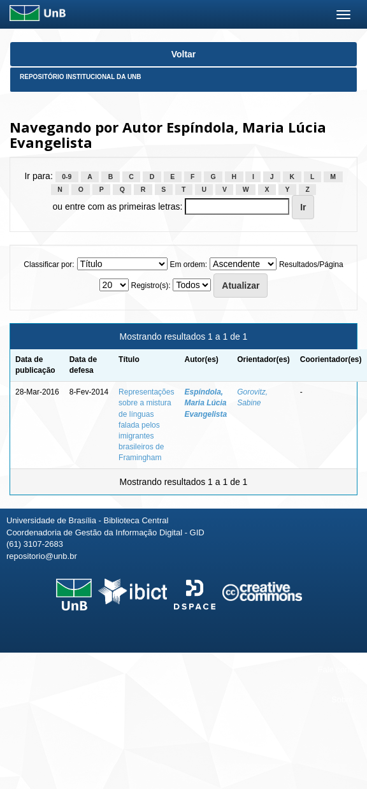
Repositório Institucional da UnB (80, 76)
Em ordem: (188, 264)
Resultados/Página (311, 264)
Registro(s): (150, 285)
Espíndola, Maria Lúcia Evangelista (205, 402)
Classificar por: (49, 264)
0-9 (66, 176)
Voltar (183, 54)
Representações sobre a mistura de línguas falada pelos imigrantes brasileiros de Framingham (146, 424)
